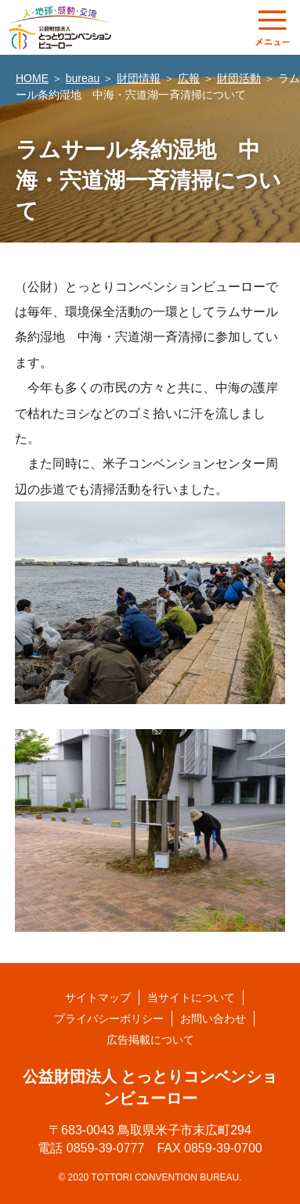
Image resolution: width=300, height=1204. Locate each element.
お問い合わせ (213, 1018)
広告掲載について (150, 1039)
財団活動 (239, 78)
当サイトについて (191, 997)
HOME (32, 78)
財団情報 (139, 78)
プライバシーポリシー (109, 1018)
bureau (83, 78)
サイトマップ (98, 997)
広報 (189, 78)
